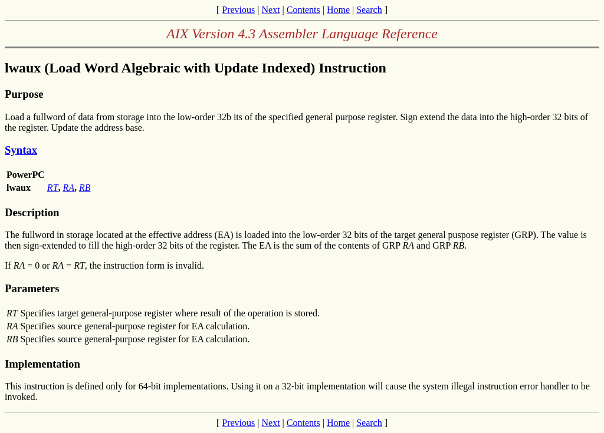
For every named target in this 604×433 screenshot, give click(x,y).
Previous (238, 10)
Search (369, 10)
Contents (303, 10)
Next (270, 10)
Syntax (21, 150)
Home (338, 10)
